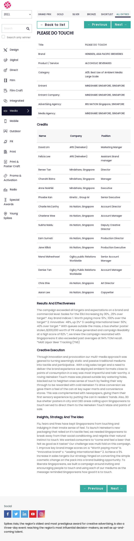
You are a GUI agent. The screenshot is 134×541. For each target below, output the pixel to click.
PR (11, 141)
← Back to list (53, 25)
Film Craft (16, 90)
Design (14, 50)
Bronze (91, 14)
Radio (13, 189)
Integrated (17, 101)
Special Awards (11, 202)
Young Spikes (11, 216)
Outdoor (15, 131)
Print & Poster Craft (12, 164)
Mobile (14, 121)
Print (13, 152)
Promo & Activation (12, 178)
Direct (14, 70)
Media (14, 111)
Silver (75, 14)
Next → (120, 25)
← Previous (95, 25)
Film (12, 80)
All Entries (122, 14)
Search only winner (19, 37)
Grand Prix (44, 14)
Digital (14, 60)
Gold (60, 14)
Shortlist (107, 14)
